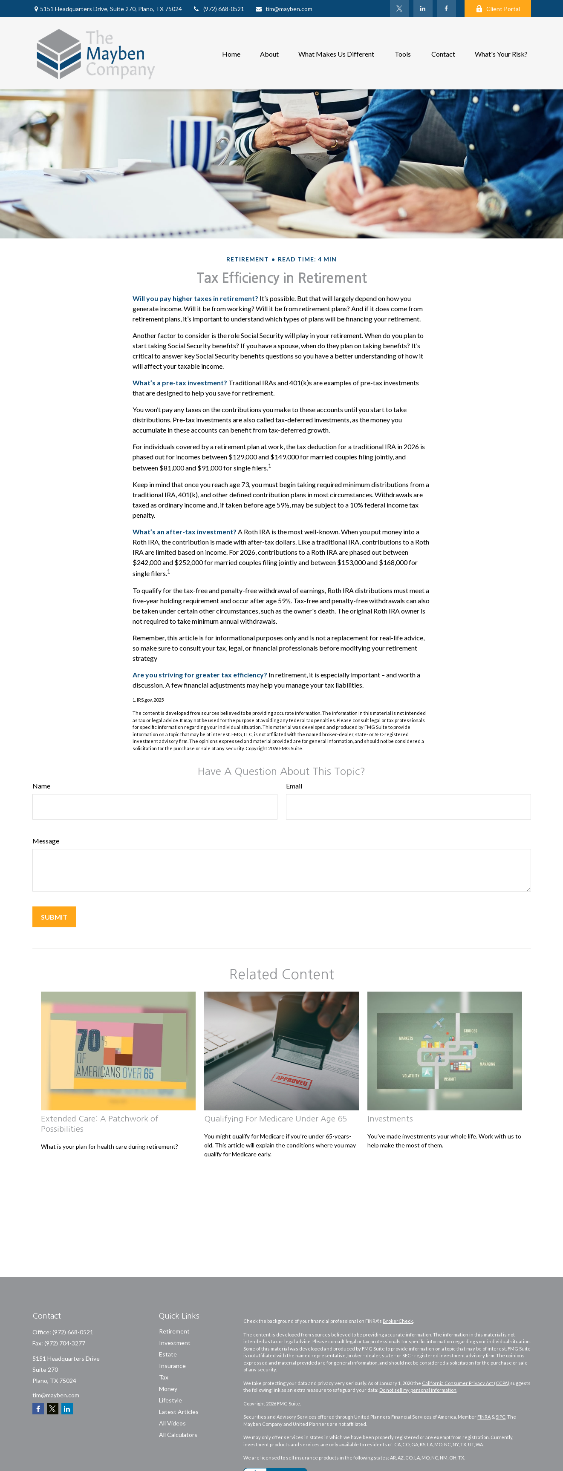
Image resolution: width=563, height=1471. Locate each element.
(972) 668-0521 (218, 8)
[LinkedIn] (423, 8)
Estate (168, 1354)
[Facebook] (446, 8)
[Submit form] (54, 916)
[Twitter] (399, 8)
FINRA (484, 1416)
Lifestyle (170, 1400)
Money (168, 1388)
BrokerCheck (398, 1321)
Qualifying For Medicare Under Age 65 (275, 1119)
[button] (231, 53)
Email (294, 786)
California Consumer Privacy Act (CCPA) (465, 1383)
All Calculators (178, 1434)
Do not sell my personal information (417, 1390)
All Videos (172, 1423)
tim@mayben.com (283, 8)
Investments (390, 1119)
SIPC (500, 1416)
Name (41, 786)
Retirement (174, 1331)
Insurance (172, 1365)
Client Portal (498, 8)
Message (45, 841)
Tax (163, 1377)
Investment (175, 1342)
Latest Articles (179, 1411)
